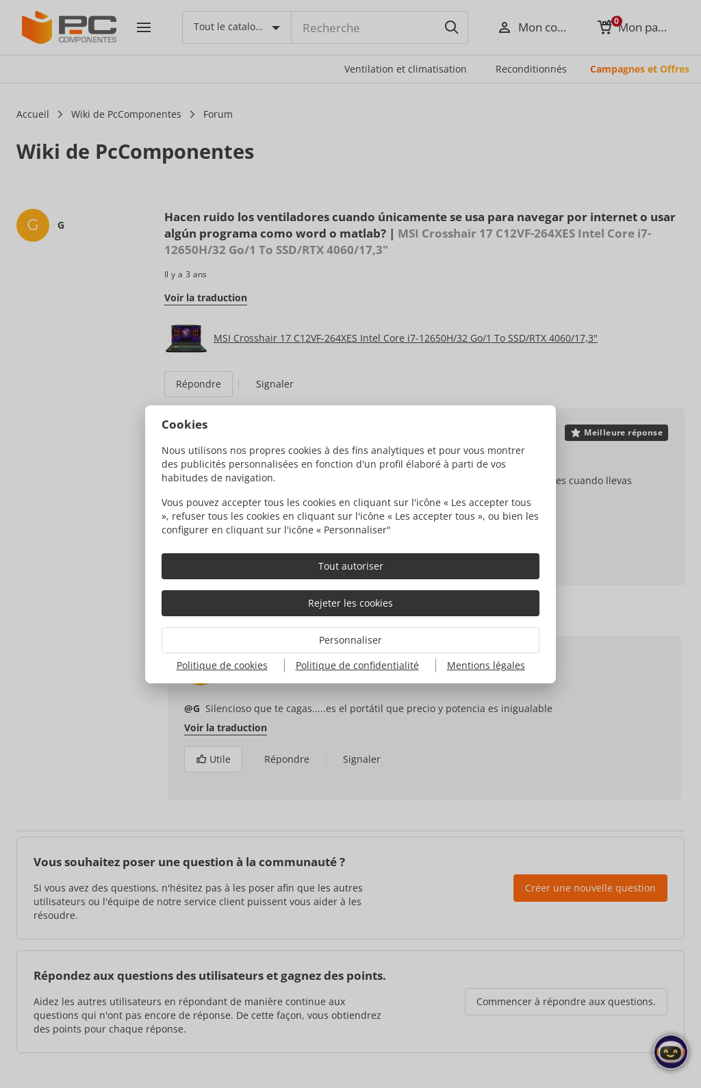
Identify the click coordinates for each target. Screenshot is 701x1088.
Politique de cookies (222, 665)
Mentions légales (486, 665)
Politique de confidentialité (357, 665)
